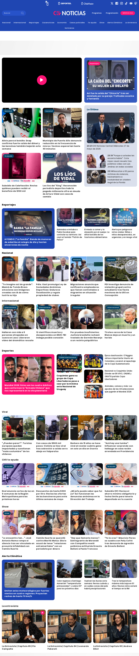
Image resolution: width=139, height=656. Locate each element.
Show (101, 22)
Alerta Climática (114, 22)
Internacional (20, 22)
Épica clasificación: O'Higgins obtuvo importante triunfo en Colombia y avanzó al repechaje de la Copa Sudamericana (120, 359)
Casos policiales (77, 22)
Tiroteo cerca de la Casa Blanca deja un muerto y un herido (120, 335)
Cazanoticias (48, 22)
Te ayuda (92, 22)
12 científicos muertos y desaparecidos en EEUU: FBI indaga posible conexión (51, 335)
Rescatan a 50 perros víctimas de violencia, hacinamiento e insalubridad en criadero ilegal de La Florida (120, 177)
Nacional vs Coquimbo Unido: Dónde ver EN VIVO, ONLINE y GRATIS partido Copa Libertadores (119, 375)
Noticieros (69, 28)
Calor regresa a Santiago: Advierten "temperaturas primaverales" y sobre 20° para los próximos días (69, 585)
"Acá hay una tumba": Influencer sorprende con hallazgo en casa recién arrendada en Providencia (119, 447)
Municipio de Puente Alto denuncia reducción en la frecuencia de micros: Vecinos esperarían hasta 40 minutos (62, 144)
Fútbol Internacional (67, 357)
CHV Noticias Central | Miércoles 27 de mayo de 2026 (108, 147)
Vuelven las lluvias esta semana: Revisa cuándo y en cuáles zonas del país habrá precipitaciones (96, 585)
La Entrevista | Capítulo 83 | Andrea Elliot (112, 647)
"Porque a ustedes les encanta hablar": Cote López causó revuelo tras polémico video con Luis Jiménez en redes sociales (120, 161)
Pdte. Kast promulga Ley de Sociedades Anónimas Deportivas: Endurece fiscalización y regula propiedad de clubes (51, 290)
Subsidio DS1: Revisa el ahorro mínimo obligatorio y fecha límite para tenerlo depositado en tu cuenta (120, 495)
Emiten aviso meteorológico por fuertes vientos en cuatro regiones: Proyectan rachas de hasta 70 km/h (26, 593)
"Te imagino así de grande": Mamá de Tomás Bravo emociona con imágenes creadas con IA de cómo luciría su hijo (17, 290)
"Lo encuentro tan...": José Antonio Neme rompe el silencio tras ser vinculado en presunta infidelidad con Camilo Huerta (18, 543)
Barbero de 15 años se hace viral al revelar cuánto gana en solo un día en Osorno (85, 446)
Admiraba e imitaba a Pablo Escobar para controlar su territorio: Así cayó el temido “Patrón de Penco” (69, 234)
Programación (112, 13)
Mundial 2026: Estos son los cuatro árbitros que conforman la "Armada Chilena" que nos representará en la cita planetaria (28, 388)
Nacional (6, 22)
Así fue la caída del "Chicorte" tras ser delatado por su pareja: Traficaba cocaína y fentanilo (110, 96)
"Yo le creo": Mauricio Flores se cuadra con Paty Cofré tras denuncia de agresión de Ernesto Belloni (120, 542)
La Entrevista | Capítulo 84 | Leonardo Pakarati (68, 647)
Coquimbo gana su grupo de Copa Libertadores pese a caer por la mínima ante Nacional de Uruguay (68, 382)
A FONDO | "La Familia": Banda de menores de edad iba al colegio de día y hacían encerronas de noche (27, 242)
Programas (97, 13)
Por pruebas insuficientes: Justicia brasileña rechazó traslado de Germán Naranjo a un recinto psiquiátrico (86, 336)
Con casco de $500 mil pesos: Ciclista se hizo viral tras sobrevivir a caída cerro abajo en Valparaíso (52, 447)
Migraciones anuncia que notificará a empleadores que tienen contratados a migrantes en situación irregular (84, 290)
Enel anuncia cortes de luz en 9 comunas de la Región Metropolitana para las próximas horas (18, 495)
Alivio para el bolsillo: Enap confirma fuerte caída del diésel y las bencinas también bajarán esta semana (21, 144)
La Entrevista (131, 22)
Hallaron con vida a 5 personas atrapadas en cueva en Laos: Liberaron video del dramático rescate (18, 336)
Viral (6, 418)
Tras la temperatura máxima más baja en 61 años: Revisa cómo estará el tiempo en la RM (124, 585)
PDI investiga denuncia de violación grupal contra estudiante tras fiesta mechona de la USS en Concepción (119, 290)
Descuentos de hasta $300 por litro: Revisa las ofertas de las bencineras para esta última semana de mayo (51, 495)
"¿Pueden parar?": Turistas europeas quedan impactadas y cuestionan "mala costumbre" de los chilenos (17, 448)
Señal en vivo (128, 13)
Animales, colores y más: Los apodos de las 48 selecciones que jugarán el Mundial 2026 (119, 389)
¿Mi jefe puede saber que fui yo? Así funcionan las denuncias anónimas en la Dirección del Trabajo (86, 495)
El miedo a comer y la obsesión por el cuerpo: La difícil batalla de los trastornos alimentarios (96, 233)
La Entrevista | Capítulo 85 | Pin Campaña (19, 647)
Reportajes (34, 22)
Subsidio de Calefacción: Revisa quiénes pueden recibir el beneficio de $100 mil (19, 188)
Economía (62, 22)
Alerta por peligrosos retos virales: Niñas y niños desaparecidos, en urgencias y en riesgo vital (124, 233)
